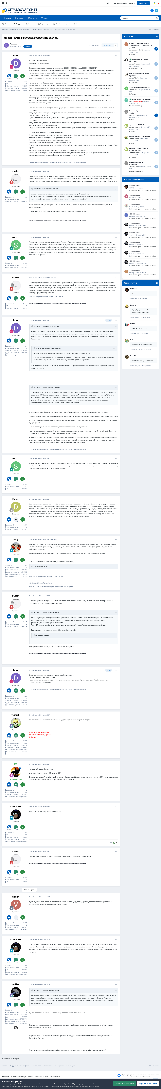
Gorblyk (15, 984)
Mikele (132, 323)
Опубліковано (39, 56)
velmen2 (15, 715)
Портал (7, 24)
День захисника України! (141, 99)
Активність (20, 18)
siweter (15, 171)
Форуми (19, 24)
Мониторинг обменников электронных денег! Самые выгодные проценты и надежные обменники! (57, 220)
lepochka (133, 356)
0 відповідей (142, 299)
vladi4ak (132, 197)
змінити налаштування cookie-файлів (58, 1086)
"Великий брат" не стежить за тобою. (143, 190)
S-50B (131, 207)
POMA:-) (137, 78)
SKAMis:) (132, 188)
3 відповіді (144, 333)
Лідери (45, 18)
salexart (15, 237)
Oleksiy (131, 273)
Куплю (133, 54)
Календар (33, 18)
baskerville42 (138, 50)
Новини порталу (136, 68)
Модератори (44, 24)
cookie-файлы (95, 1084)
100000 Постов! (134, 186)
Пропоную (134, 82)
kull (131, 340)
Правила (31, 24)
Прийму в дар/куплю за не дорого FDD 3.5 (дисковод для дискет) (140, 45)
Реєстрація (143, 3)
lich (111, 842)
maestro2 (137, 127)
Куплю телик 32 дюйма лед (139, 136)
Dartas (15, 499)
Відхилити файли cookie (148, 1084)
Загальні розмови (137, 171)
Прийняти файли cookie (124, 1084)
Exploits (133, 305)
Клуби (78, 24)
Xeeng (15, 539)
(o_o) (136, 115)
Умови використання (46, 1084)
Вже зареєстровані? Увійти (124, 3)
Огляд (8, 19)
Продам (133, 94)
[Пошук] (132, 18)
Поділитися (94, 45)
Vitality (15, 897)
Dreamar (132, 216)
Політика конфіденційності (22, 1077)
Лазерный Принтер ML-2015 (139, 87)
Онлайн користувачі (62, 24)
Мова (5, 1077)
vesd (135, 90)
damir (17, 44)
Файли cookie (55, 1077)
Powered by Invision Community (140, 1077)
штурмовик (15, 806)
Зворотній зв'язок (41, 1077)
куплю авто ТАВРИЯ (136, 125)
